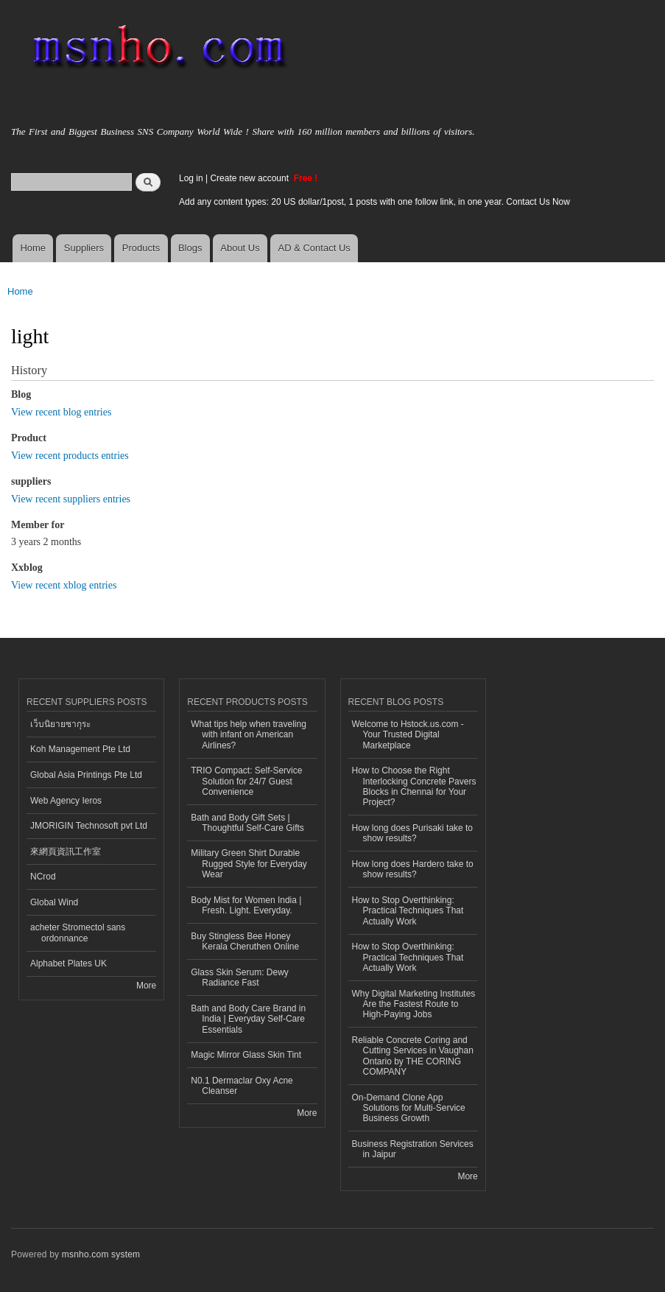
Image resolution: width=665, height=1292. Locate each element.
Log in (191, 178)
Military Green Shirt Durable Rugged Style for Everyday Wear (249, 864)
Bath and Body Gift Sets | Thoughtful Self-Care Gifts (247, 822)
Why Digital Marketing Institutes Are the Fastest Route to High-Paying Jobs (414, 1004)
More (146, 985)
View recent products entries (70, 455)
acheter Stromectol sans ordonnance (77, 932)
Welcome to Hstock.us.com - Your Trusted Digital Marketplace (408, 735)
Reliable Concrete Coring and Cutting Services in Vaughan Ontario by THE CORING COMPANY (413, 1056)
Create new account (250, 178)
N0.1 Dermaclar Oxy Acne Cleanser (242, 1085)
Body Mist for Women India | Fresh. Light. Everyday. (246, 905)
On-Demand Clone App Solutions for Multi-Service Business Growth (408, 1108)
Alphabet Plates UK (68, 963)
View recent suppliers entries (70, 499)
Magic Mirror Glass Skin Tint (246, 1055)
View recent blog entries (61, 412)
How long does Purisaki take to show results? (413, 833)
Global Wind (54, 902)
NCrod (43, 876)
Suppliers (84, 247)
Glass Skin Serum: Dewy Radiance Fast (240, 977)
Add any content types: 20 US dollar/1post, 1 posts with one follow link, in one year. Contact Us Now (374, 202)
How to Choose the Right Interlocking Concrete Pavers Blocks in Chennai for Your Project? (414, 786)
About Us (239, 247)
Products (141, 247)
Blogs (190, 247)
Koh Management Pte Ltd (80, 749)
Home (33, 247)
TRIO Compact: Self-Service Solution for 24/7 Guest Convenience (246, 781)
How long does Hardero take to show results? (413, 869)
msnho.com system (101, 1254)
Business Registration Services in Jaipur (413, 1149)
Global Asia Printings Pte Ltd (86, 775)
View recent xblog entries (63, 585)
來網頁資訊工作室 (65, 851)
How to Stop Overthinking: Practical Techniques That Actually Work (408, 911)
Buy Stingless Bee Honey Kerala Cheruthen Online (245, 941)
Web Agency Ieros (66, 801)
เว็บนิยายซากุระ (60, 724)
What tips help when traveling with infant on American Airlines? (248, 735)
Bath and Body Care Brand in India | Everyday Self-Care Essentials (248, 1019)
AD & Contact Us (314, 247)
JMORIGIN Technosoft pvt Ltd (88, 826)
